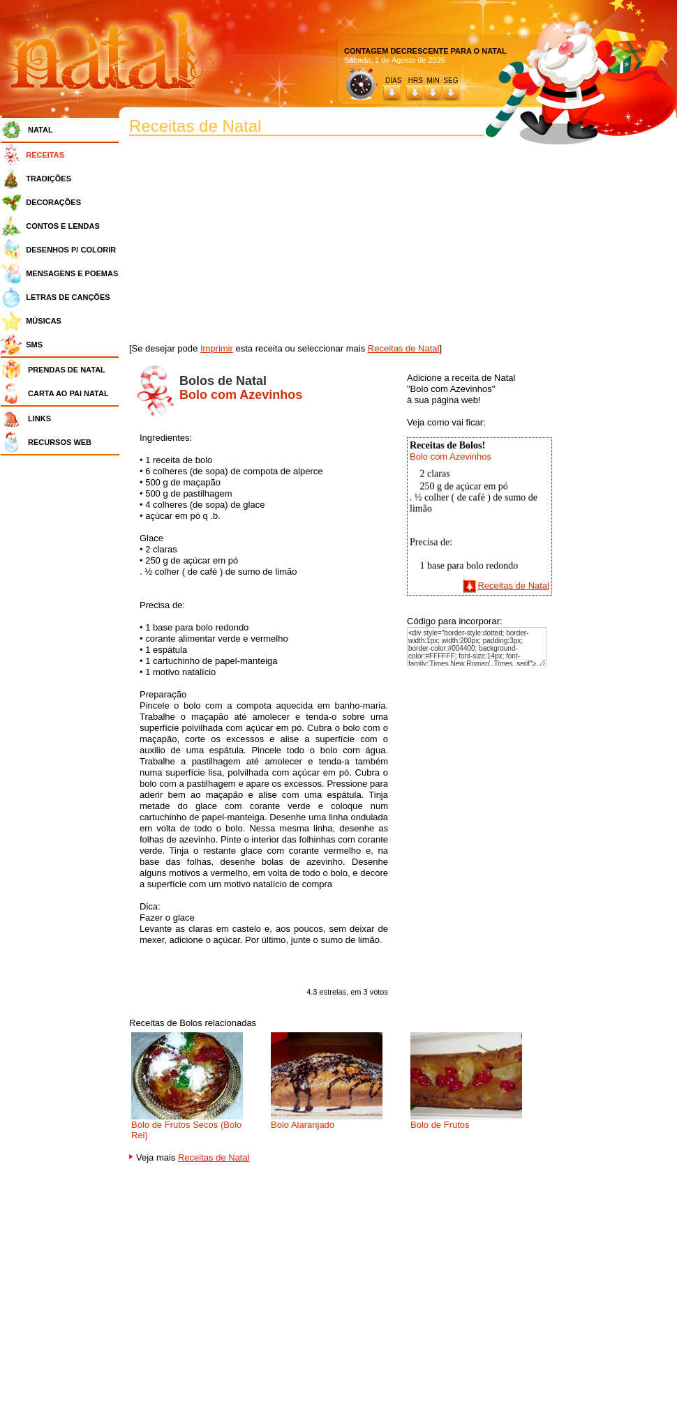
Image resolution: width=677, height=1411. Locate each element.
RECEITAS (45, 155)
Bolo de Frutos (440, 1124)
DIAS (393, 80)
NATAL (40, 130)
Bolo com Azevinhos (450, 456)
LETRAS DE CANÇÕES (68, 297)
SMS (34, 344)
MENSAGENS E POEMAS (72, 273)
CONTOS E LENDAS (63, 226)
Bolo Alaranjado (302, 1124)
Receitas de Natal (404, 348)
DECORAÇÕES (53, 202)
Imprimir (216, 348)
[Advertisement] (63, 669)
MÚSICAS (43, 321)
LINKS (39, 418)
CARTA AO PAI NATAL (68, 393)
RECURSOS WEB (59, 442)
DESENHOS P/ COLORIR (71, 250)
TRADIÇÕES (48, 178)
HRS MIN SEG (434, 80)
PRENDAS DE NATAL (66, 369)
